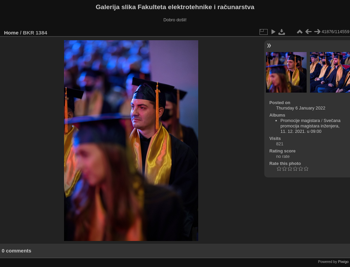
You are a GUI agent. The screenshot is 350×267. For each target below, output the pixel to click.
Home (11, 32)
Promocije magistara (300, 120)
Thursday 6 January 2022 (300, 108)
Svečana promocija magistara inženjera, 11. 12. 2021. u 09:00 (311, 126)
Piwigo (343, 262)
